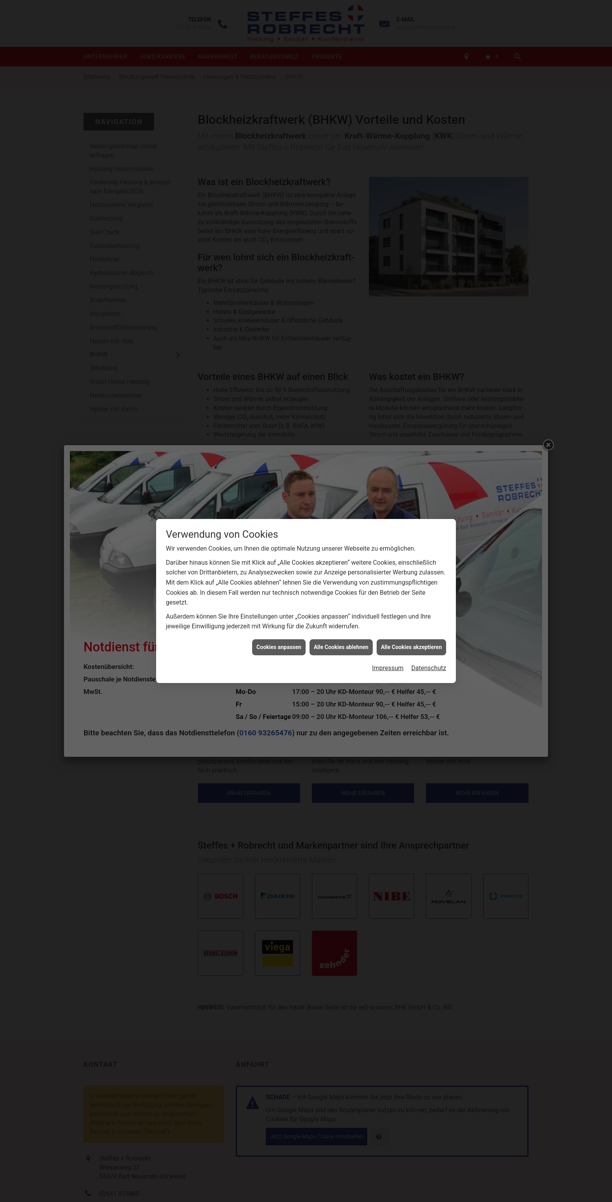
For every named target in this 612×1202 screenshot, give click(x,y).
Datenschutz (428, 650)
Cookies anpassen (278, 629)
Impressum (388, 650)
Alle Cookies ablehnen (341, 629)
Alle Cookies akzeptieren (411, 629)
